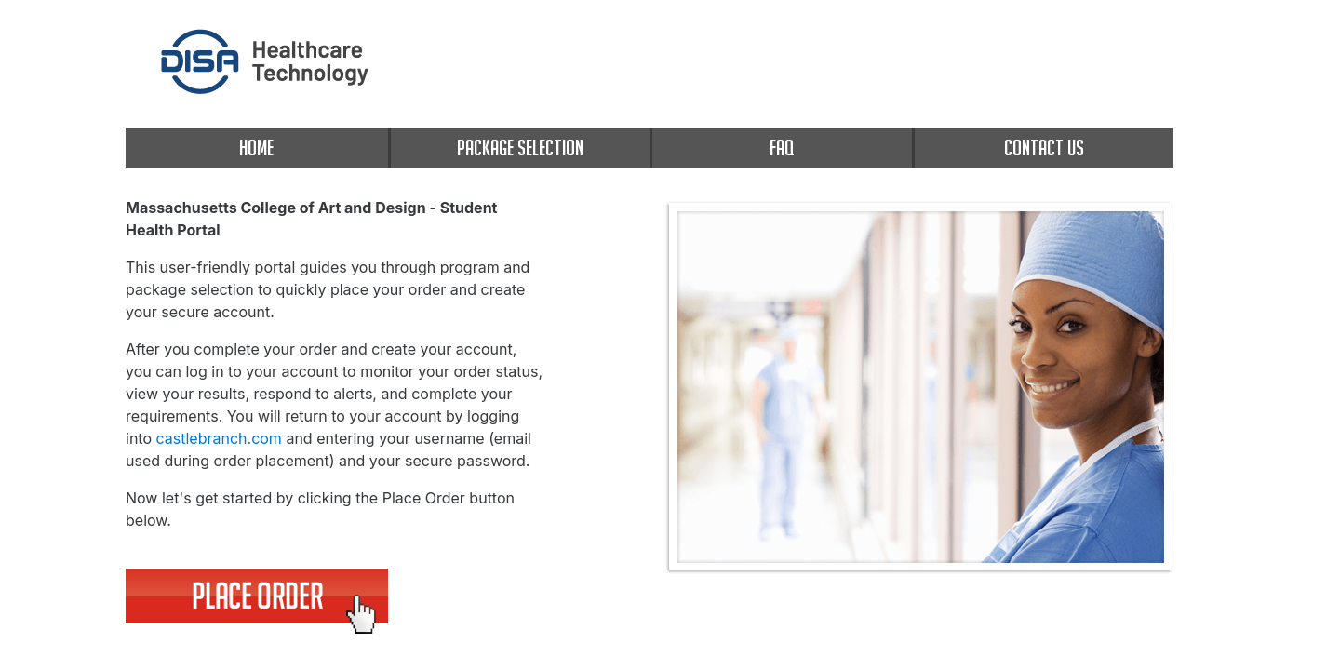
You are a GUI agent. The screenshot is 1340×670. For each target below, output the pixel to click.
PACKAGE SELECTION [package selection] (520, 147)
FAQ (782, 147)
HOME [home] (256, 147)
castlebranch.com (219, 438)
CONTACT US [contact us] (1044, 147)
